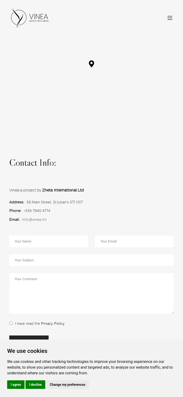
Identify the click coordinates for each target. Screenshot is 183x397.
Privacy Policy (53, 323)
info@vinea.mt (34, 219)
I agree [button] (16, 385)
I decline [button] (35, 385)
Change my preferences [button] (67, 385)
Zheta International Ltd (63, 190)
